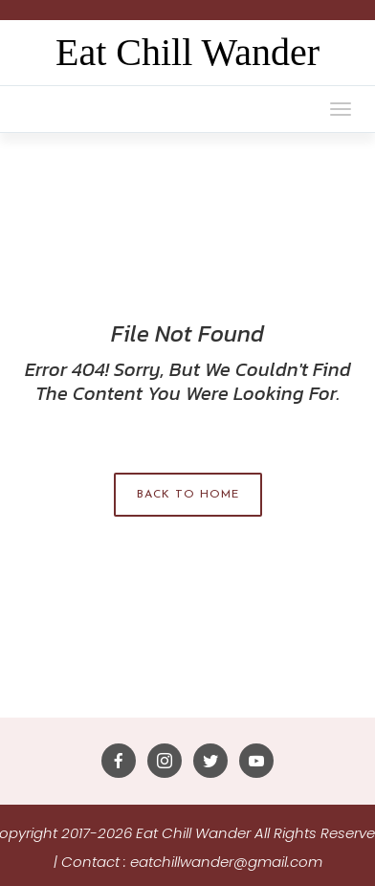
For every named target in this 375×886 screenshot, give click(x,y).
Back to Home (188, 494)
